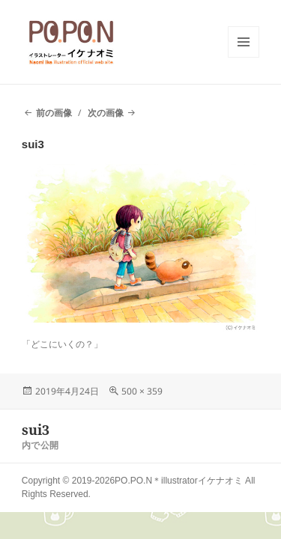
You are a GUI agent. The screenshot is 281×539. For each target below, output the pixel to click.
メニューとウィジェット (243, 57)
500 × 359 (142, 391)
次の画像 (106, 112)
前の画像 (54, 112)
